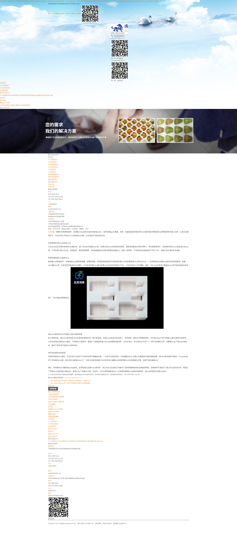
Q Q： (50, 202)
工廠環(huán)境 (19, 105)
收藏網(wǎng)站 (65, 13)
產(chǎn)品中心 (5, 93)
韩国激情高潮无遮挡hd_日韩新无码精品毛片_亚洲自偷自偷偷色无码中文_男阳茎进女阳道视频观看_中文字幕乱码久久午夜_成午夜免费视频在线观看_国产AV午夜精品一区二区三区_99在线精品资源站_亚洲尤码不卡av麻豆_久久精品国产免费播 (79, 1)
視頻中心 (3, 98)
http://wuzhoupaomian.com (73, 377)
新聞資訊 (27, 105)
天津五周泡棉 (52, 399)
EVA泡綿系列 (52, 421)
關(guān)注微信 (85, 13)
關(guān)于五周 (5, 103)
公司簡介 (3, 105)
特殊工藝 (50, 95)
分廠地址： (52, 219)
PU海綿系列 (4, 90)
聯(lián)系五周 (4, 108)
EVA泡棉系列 (4, 85)
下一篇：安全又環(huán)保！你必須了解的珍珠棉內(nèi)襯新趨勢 (69, 383)
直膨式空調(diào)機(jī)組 (56, 402)
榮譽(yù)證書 (10, 105)
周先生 (122, 61)
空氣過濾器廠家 (53, 416)
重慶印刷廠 (52, 414)
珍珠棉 (50, 232)
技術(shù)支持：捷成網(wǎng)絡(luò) (114, 523)
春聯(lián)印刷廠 (53, 411)
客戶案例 (3, 100)
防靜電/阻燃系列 (32, 95)
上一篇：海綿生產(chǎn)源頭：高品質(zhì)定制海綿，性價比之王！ (70, 381)
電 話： (50, 192)
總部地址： (52, 211)
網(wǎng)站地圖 (53, 13)
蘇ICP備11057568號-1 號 (85, 523)
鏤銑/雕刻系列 (42, 95)
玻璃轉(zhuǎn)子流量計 (55, 409)
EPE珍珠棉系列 (5, 88)
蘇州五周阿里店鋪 (54, 392)
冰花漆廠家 (52, 404)
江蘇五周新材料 (53, 394)
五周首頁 (3, 83)
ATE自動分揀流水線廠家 (56, 397)
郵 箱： (50, 206)
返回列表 (51, 385)
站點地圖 (98, 523)
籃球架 (50, 406)
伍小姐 (122, 38)
